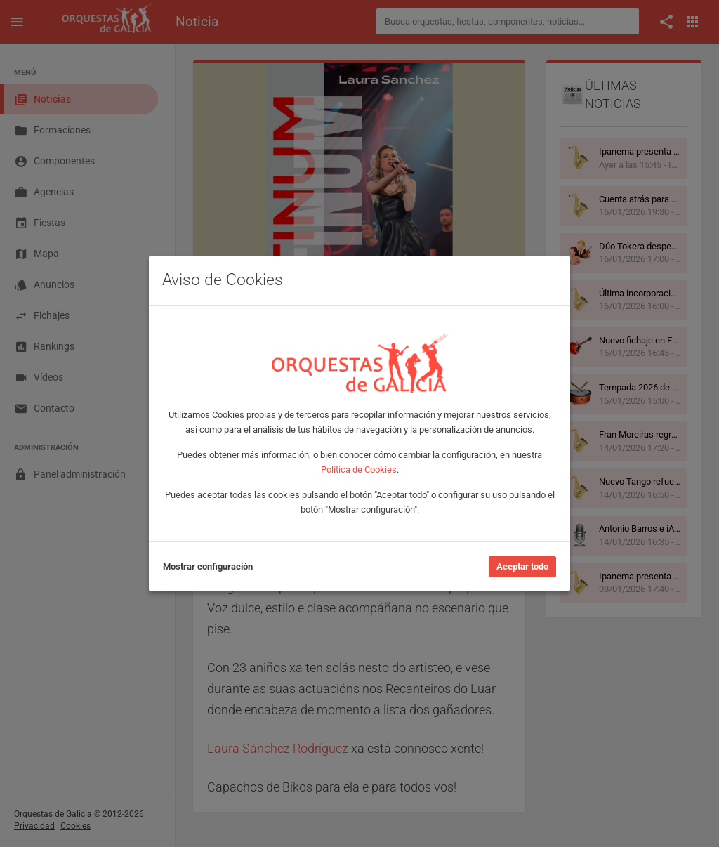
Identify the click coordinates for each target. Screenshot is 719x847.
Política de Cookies (359, 469)
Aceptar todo (522, 566)
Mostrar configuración (208, 566)
